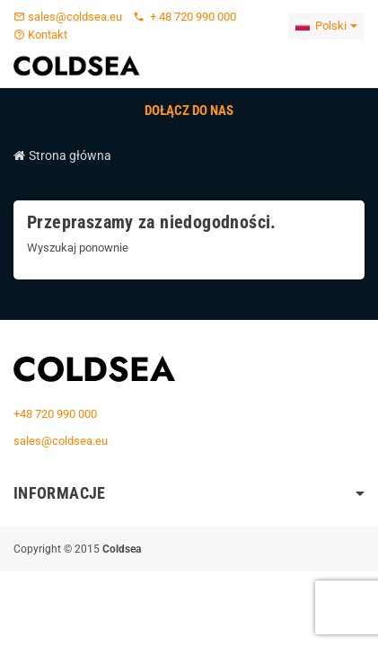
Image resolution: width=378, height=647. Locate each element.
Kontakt (40, 34)
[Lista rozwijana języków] (326, 26)
